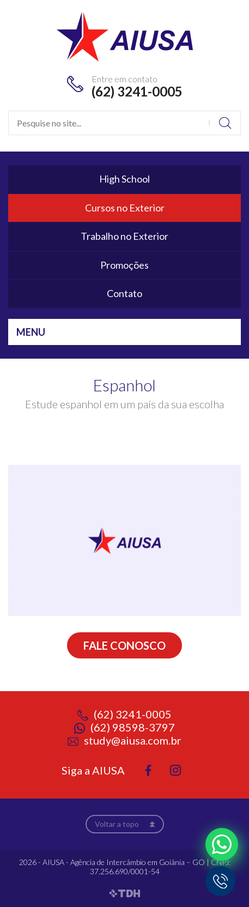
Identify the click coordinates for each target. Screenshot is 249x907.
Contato (124, 293)
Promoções (124, 265)
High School (124, 179)
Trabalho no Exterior (124, 236)
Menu (30, 332)
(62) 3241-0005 (137, 91)
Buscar (225, 123)
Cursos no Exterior (125, 208)
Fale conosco (124, 645)
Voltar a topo (117, 824)
